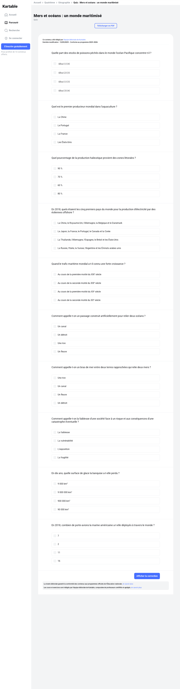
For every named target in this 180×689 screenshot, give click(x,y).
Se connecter (13, 38)
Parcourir (11, 22)
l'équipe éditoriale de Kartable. (74, 40)
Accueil (10, 14)
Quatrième (49, 2)
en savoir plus (128, 584)
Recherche (12, 30)
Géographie (64, 2)
